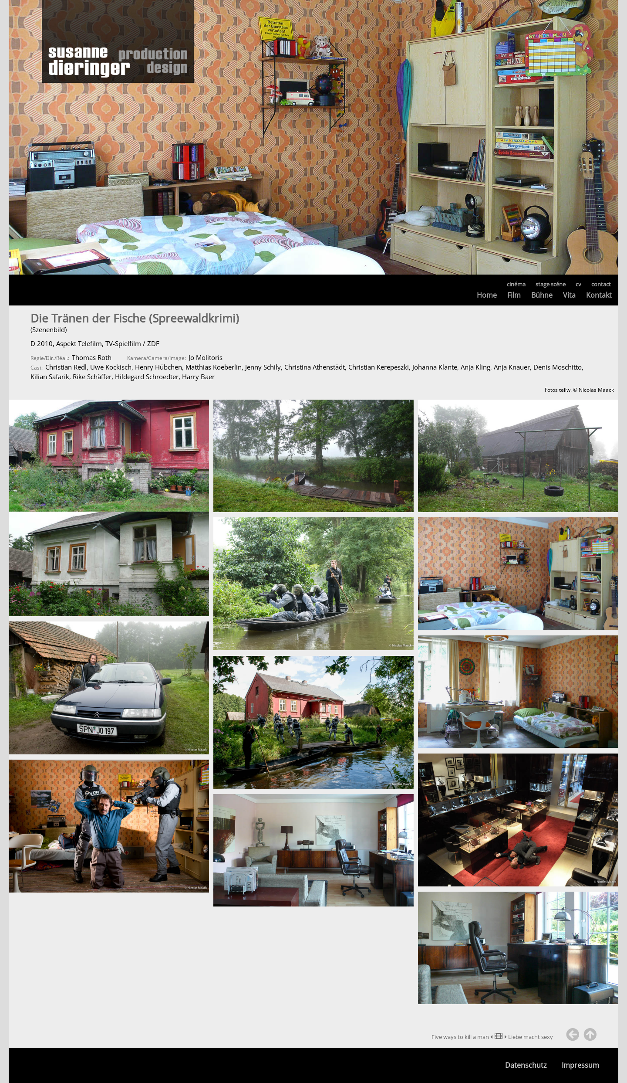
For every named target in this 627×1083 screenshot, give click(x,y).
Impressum (580, 1065)
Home (487, 295)
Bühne (542, 295)
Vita (569, 295)
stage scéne (551, 284)
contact (601, 284)
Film (514, 295)
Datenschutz (526, 1065)
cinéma (516, 284)
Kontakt (599, 295)
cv (578, 284)
